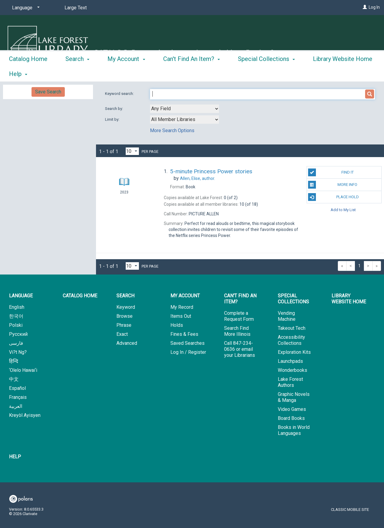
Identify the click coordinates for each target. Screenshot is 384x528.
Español (17, 388)
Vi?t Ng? (18, 352)
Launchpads (290, 361)
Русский (18, 334)
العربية (15, 406)
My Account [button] (126, 73)
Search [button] (77, 73)
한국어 (16, 316)
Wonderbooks (292, 370)
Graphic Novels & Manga (294, 397)
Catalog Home (28, 73)
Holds (176, 325)
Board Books (291, 418)
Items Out (180, 316)
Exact (122, 334)
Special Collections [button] (266, 73)
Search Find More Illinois (237, 331)
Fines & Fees (184, 334)
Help (15, 457)
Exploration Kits (294, 352)
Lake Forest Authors (290, 382)
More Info (333, 185)
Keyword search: (120, 93)
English (16, 307)
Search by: (114, 108)
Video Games (292, 409)
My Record (181, 307)
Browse (124, 316)
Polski (15, 325)
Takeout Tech (291, 328)
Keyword (125, 307)
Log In (374, 7)
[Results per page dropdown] (132, 151)
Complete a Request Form (239, 316)
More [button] (325, 73)
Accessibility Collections (291, 340)
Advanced (126, 343)
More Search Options (172, 130)
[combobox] (184, 109)
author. (197, 178)
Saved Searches (187, 343)
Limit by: (112, 119)
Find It (331, 172)
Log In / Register (188, 352)
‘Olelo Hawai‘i (23, 370)
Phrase (123, 325)
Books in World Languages (294, 430)
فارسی (16, 343)
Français (18, 397)
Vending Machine (287, 316)
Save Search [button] (48, 92)
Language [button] (21, 296)
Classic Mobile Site (350, 509)
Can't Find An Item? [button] (191, 73)
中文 (14, 379)
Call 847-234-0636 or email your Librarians (239, 349)
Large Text (75, 8)
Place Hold (333, 197)
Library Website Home (349, 299)
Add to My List (343, 209)
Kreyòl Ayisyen (24, 415)
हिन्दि (13, 361)
